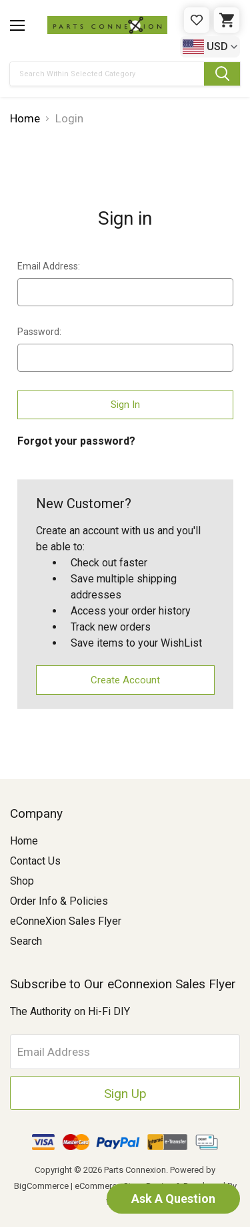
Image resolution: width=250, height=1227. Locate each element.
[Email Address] (125, 1051)
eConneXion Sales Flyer (65, 921)
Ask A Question (173, 1199)
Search (26, 941)
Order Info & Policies (59, 901)
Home (24, 840)
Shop (22, 881)
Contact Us (35, 861)
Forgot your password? (76, 441)
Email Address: (48, 266)
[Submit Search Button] (222, 74)
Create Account (125, 680)
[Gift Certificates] (196, 20)
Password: (39, 331)
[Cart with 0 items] (226, 20)
